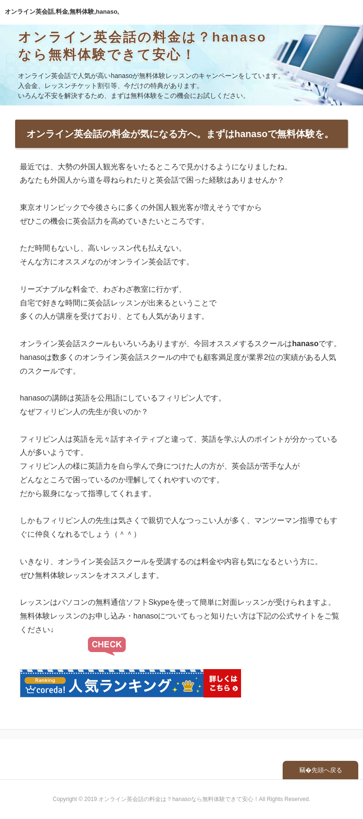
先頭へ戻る (326, 770)
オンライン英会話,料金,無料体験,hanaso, (62, 11)
